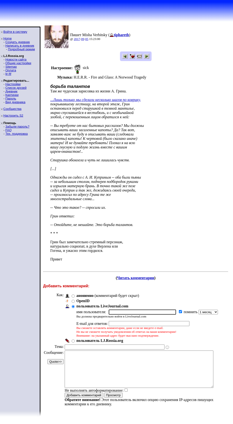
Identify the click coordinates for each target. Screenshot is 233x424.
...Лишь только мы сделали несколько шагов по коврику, (95, 100)
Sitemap (11, 66)
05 (86, 39)
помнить (191, 312)
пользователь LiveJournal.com (102, 306)
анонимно (85, 296)
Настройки (13, 84)
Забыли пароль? (17, 126)
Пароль (10, 98)
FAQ (8, 130)
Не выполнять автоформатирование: (94, 398)
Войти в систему (15, 32)
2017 (77, 39)
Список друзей (15, 88)
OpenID (83, 301)
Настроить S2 (13, 115)
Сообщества (12, 109)
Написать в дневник (19, 45)
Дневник (11, 91)
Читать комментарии (137, 278)
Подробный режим (21, 49)
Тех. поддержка (16, 134)
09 (82, 39)
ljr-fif (8, 74)
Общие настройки (18, 63)
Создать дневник (17, 42)
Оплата (10, 70)
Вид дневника (15, 102)
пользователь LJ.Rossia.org (99, 341)
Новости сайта (15, 59)
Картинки (11, 95)
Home (7, 38)
